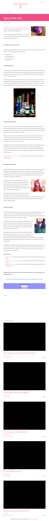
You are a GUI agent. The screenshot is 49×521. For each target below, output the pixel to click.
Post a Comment (9, 357)
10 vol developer (21, 234)
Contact (9, 11)
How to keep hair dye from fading (12, 260)
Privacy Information (34, 519)
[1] (44, 38)
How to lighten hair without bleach (16, 392)
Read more (43, 357)
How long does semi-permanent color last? (12, 155)
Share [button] (5, 357)
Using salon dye (8, 256)
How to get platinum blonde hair (15, 432)
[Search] (41, 2)
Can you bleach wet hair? (13, 471)
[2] (34, 118)
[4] (44, 235)
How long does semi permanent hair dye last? (20, 353)
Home (4, 11)
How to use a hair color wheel (11, 264)
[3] (44, 194)
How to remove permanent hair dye (16, 511)
